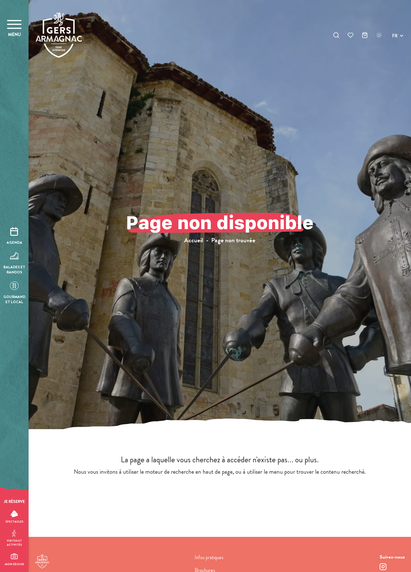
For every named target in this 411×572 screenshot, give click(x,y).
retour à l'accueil (219, 494)
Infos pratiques (209, 557)
